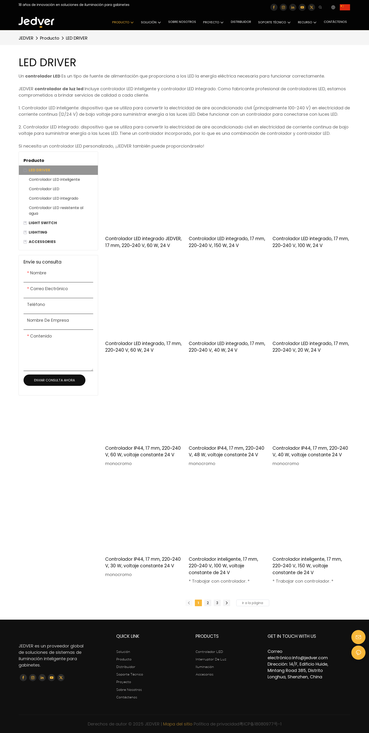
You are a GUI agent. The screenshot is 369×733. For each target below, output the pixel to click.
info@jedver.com (310, 658)
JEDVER (26, 38)
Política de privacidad (216, 724)
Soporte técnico (129, 674)
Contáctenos (126, 697)
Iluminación (205, 667)
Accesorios (205, 674)
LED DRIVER (77, 38)
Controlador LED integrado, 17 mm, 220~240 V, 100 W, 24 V (311, 242)
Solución (123, 652)
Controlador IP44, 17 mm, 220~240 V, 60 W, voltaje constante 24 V (143, 451)
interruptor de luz (211, 659)
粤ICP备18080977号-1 (260, 724)
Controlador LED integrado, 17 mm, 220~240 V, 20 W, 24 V (311, 347)
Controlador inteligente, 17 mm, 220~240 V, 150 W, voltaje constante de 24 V (307, 566)
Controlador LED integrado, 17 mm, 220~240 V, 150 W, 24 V (227, 242)
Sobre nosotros (129, 689)
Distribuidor (125, 667)
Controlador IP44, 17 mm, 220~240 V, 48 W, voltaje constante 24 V (226, 451)
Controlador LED (209, 652)
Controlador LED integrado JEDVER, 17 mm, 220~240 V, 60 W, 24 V (143, 242)
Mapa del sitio (178, 724)
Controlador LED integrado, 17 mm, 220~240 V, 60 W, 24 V (143, 347)
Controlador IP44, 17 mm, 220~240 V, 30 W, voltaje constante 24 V (143, 562)
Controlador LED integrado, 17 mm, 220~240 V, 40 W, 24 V (227, 347)
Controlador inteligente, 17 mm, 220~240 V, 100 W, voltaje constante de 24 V (223, 566)
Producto (49, 38)
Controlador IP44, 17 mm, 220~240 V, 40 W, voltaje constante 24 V (310, 451)
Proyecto (123, 682)
